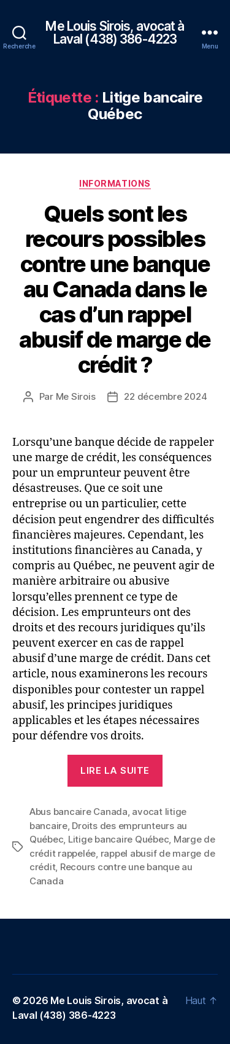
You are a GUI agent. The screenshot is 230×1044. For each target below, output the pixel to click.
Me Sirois (76, 396)
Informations (114, 183)
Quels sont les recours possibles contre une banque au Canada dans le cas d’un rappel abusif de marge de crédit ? (114, 289)
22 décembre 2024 (165, 396)
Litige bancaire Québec (118, 839)
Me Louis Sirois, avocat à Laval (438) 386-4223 (114, 32)
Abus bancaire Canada (78, 811)
